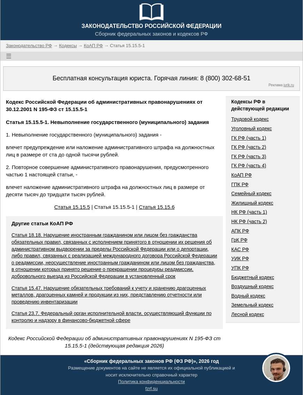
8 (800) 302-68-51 (225, 78)
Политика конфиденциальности (151, 381)
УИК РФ (240, 258)
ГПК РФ (240, 184)
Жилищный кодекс (252, 203)
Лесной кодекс (247, 314)
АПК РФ (240, 231)
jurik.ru (288, 85)
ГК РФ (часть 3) (248, 156)
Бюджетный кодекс (252, 277)
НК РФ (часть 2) (249, 221)
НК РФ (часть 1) (249, 212)
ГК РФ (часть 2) (248, 147)
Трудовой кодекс (250, 119)
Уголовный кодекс (251, 128)
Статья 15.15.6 (157, 207)
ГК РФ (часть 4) (248, 165)
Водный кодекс (248, 296)
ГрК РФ (239, 240)
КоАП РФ (241, 175)
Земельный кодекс (252, 305)
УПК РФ (240, 268)
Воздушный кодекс (252, 286)
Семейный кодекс (251, 193)
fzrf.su (151, 388)
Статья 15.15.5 (72, 207)
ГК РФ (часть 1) (248, 138)
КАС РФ (240, 249)
